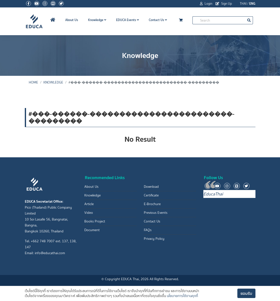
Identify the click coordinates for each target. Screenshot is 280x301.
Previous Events (155, 212)
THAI (243, 3)
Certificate (151, 195)
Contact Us (158, 20)
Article (89, 204)
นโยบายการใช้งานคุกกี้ (182, 296)
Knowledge (97, 20)
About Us (71, 20)
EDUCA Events (127, 20)
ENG (252, 3)
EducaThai (213, 194)
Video (88, 212)
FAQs (148, 230)
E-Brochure (152, 204)
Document (92, 230)
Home (33, 82)
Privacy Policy (154, 238)
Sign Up (224, 3)
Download (151, 186)
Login (206, 3)
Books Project (94, 221)
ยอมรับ (246, 293)
